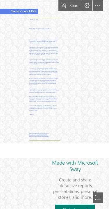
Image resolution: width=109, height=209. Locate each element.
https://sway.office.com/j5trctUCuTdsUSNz (38, 135)
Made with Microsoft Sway (75, 165)
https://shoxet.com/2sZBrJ (44, 28)
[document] (54, 104)
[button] (70, 5)
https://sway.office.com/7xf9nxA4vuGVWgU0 (38, 133)
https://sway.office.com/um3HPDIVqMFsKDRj (39, 136)
